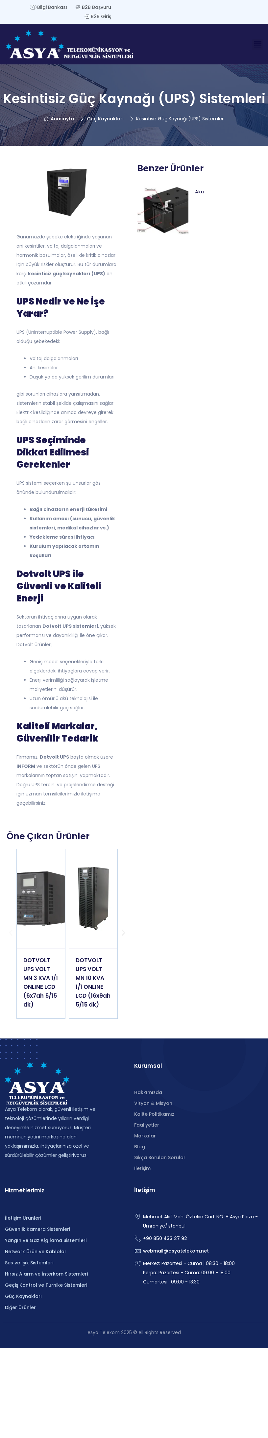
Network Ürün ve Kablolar (35, 1251)
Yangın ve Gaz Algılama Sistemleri (45, 1240)
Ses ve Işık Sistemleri (29, 1262)
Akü (199, 191)
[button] (257, 44)
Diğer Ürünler (20, 1307)
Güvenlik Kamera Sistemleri (37, 1229)
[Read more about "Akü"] (162, 209)
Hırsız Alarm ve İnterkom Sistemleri (46, 1274)
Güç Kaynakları (105, 118)
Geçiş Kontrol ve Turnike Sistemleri (46, 1285)
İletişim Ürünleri (23, 1218)
